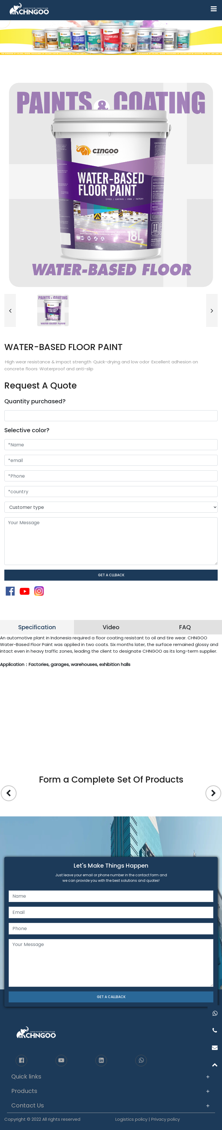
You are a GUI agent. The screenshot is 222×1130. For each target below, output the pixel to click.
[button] (10, 310)
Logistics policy (131, 1119)
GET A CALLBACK (111, 996)
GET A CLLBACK (111, 575)
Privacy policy (165, 1119)
